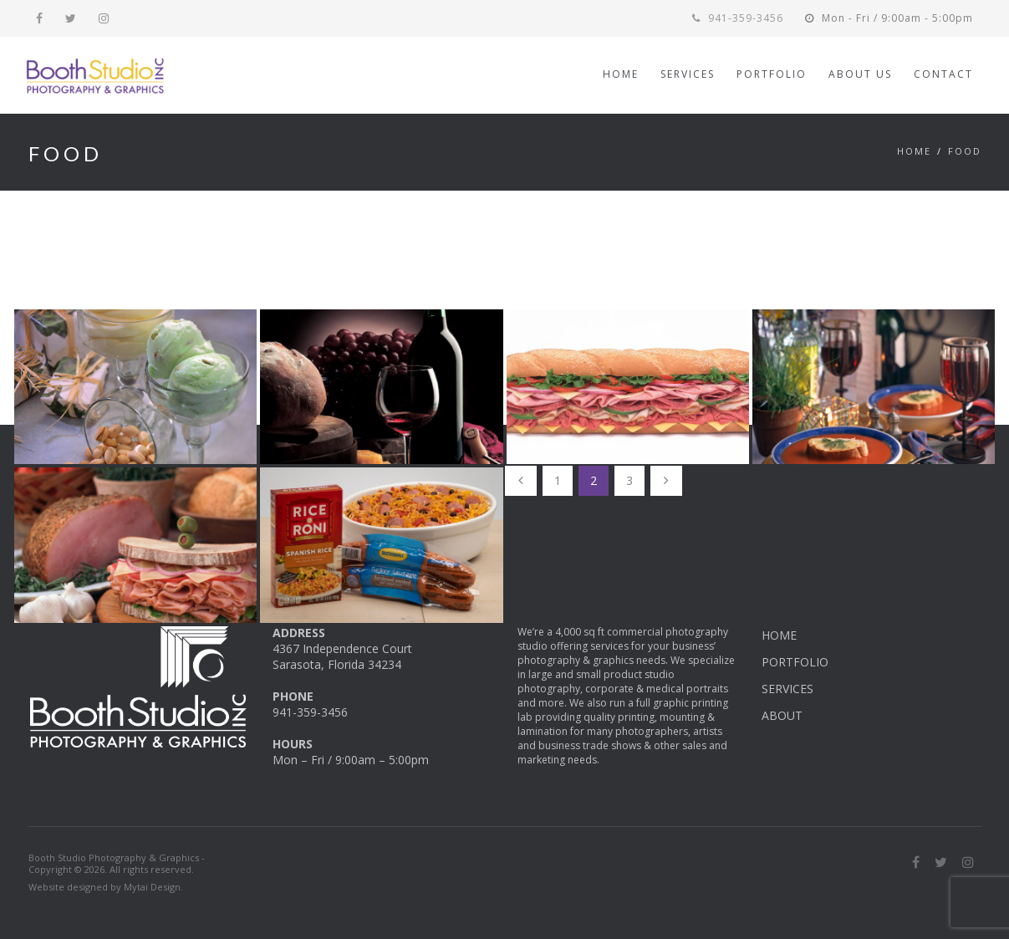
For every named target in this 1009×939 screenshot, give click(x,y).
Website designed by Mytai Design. (105, 886)
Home (914, 151)
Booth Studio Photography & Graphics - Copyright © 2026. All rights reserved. (116, 863)
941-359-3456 (737, 18)
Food (964, 151)
